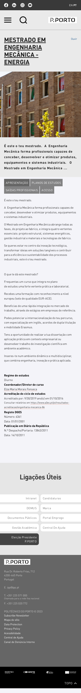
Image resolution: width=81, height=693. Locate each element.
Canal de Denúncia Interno (19, 642)
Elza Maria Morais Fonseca (20, 389)
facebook (6, 5)
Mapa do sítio (11, 619)
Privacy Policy (12, 628)
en (71, 5)
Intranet (31, 498)
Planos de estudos (46, 182)
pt (74, 5)
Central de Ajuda (13, 637)
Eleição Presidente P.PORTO (24, 539)
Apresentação (17, 182)
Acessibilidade (12, 633)
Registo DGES (13, 412)
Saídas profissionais (22, 190)
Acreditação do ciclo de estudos (24, 393)
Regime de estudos (16, 375)
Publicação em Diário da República (26, 426)
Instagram (22, 5)
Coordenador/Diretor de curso (24, 384)
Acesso (47, 190)
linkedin (14, 5)
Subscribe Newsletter (16, 615)
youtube (30, 5)
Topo (70, 683)
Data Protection (13, 624)
